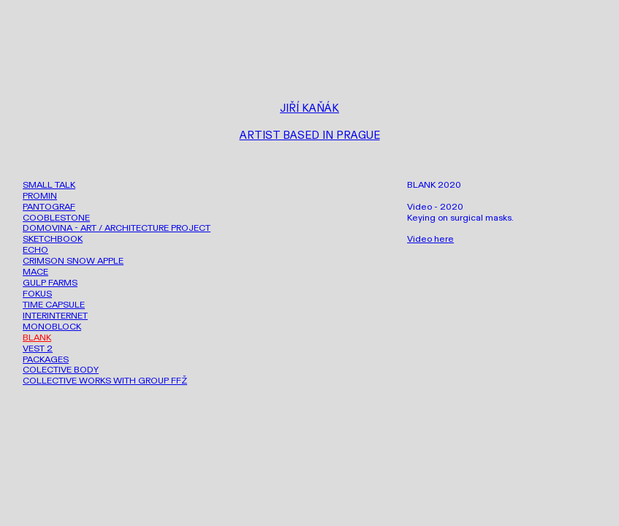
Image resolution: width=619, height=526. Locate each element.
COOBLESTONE (56, 218)
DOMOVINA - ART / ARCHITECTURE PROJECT (116, 228)
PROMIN (40, 196)
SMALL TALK (49, 185)
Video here (430, 239)
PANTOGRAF (49, 207)
